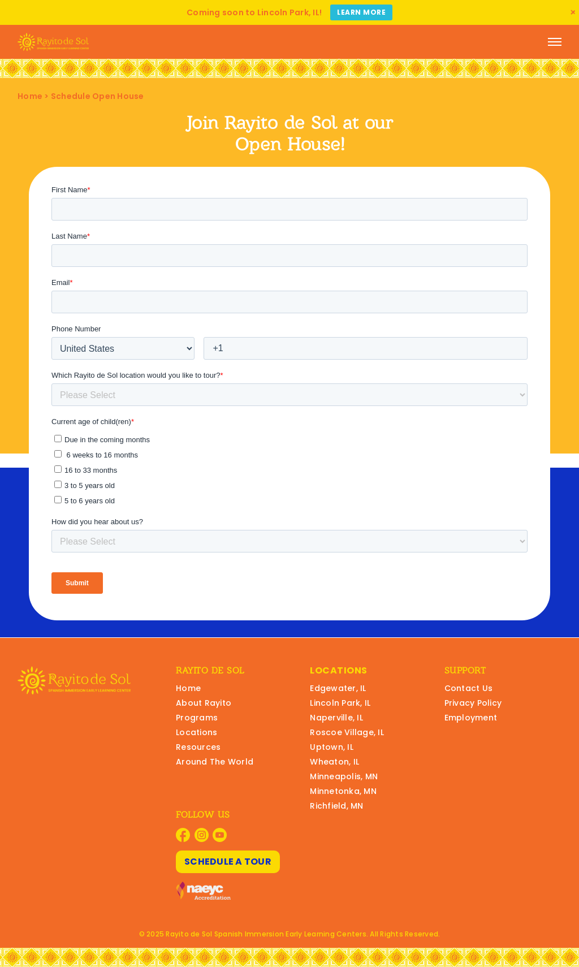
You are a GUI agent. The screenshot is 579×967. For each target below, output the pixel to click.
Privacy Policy (473, 703)
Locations (196, 732)
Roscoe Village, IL (347, 732)
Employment (471, 717)
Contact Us (468, 688)
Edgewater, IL (338, 688)
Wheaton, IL (334, 761)
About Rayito (203, 703)
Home (30, 96)
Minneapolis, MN (344, 776)
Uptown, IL (331, 747)
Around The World (214, 761)
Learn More (361, 12)
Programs (197, 717)
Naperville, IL (336, 717)
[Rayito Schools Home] (53, 42)
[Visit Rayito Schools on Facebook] (183, 835)
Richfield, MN (336, 805)
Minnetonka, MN (343, 791)
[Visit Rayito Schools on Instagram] (202, 835)
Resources (198, 747)
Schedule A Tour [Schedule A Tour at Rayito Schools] (227, 861)
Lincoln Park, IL (340, 703)
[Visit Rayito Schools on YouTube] (220, 835)
